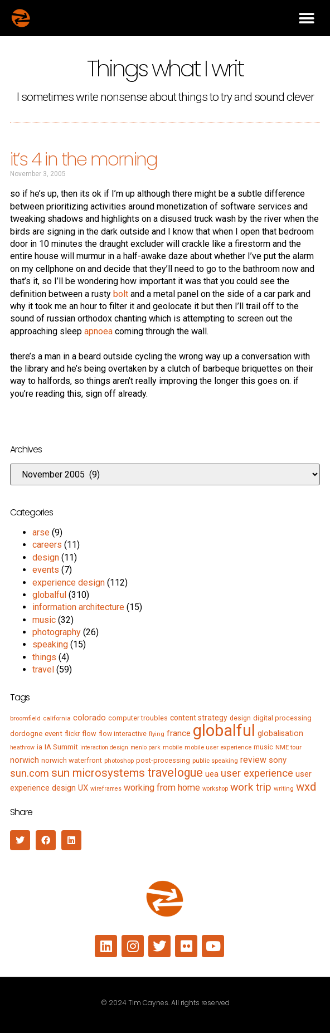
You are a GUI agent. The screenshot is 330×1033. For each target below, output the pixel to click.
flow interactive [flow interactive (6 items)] (123, 734)
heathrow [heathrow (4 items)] (22, 747)
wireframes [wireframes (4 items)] (106, 788)
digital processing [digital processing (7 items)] (282, 718)
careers (47, 544)
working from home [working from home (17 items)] (162, 787)
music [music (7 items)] (263, 747)
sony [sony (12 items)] (278, 760)
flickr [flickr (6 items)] (72, 734)
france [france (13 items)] (179, 733)
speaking (50, 644)
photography (56, 632)
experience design (68, 582)
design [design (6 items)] (240, 718)
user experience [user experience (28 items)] (257, 773)
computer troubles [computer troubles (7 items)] (138, 718)
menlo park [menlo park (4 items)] (145, 747)
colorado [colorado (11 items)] (89, 718)
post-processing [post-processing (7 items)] (163, 760)
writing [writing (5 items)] (284, 788)
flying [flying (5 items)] (156, 734)
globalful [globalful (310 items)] (224, 730)
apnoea (98, 331)
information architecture (78, 607)
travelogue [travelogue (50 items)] (175, 772)
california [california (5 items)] (57, 718)
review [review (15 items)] (253, 759)
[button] (306, 18)
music (44, 620)
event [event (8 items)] (53, 733)
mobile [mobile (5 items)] (172, 747)
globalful (49, 594)
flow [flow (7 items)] (89, 733)
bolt (120, 294)
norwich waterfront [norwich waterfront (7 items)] (71, 760)
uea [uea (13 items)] (212, 774)
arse (41, 532)
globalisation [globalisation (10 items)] (280, 733)
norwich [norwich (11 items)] (24, 760)
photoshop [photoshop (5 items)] (119, 760)
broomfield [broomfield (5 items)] (25, 718)
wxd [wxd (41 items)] (306, 786)
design (45, 557)
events (45, 569)
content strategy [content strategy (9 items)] (198, 717)
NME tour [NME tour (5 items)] (288, 747)
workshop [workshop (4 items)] (215, 788)
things (44, 657)
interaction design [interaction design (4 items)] (104, 747)
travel (43, 669)
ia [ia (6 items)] (39, 747)
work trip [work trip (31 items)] (250, 787)
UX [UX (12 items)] (83, 788)
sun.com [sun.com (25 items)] (29, 773)
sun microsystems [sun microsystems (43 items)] (98, 772)
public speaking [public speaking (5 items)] (215, 760)
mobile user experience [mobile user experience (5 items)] (218, 747)
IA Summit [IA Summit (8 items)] (61, 747)
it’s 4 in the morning (83, 159)
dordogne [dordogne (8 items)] (26, 733)
